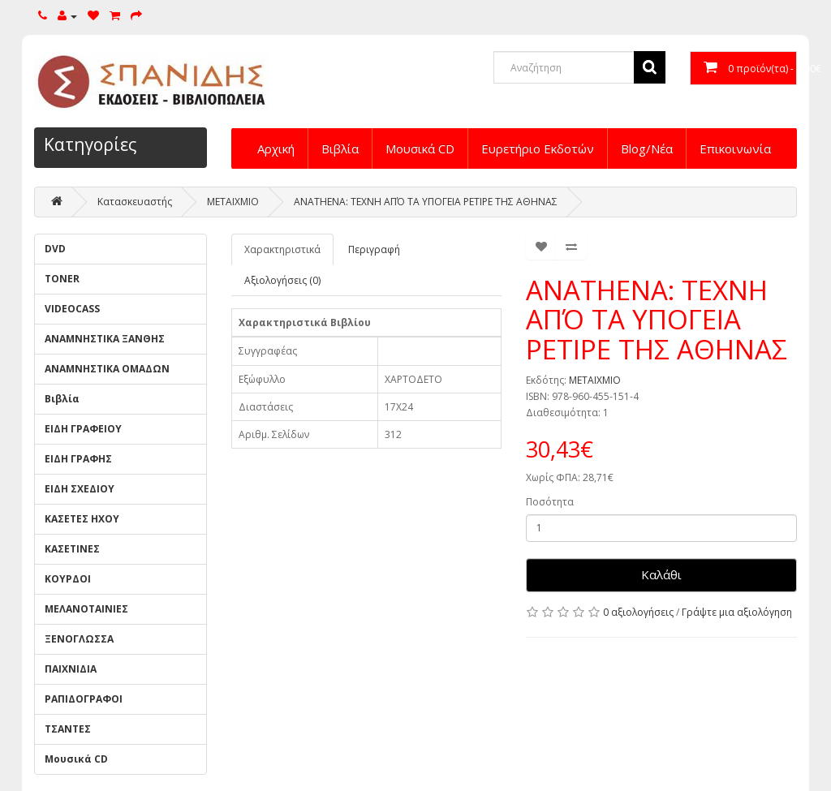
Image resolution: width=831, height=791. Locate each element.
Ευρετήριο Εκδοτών (537, 148)
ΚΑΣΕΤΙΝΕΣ (72, 549)
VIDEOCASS (72, 309)
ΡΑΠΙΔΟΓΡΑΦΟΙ (84, 699)
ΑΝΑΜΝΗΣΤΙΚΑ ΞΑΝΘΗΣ (105, 339)
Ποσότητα (550, 502)
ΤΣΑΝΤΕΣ (68, 729)
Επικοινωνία (735, 148)
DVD (55, 249)
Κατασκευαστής (134, 201)
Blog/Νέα (647, 148)
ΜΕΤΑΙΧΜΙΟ (233, 201)
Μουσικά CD (419, 148)
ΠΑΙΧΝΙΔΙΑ (71, 669)
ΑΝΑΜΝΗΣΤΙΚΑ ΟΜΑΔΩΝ (107, 369)
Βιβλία (340, 148)
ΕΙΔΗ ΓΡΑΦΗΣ (78, 459)
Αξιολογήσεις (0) (282, 280)
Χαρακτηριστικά (282, 249)
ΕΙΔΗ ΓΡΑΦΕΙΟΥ (83, 429)
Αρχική (276, 148)
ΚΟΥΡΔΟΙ (68, 579)
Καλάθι (661, 574)
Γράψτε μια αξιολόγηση (737, 612)
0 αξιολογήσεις (638, 612)
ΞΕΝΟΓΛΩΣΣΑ (79, 639)
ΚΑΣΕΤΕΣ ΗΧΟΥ (82, 519)
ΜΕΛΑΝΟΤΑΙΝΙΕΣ (86, 609)
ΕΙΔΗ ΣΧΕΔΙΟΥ (79, 489)
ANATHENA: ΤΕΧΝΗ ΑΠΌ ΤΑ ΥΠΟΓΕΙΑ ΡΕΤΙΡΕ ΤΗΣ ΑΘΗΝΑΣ (426, 201)
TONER (62, 279)
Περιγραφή (374, 249)
